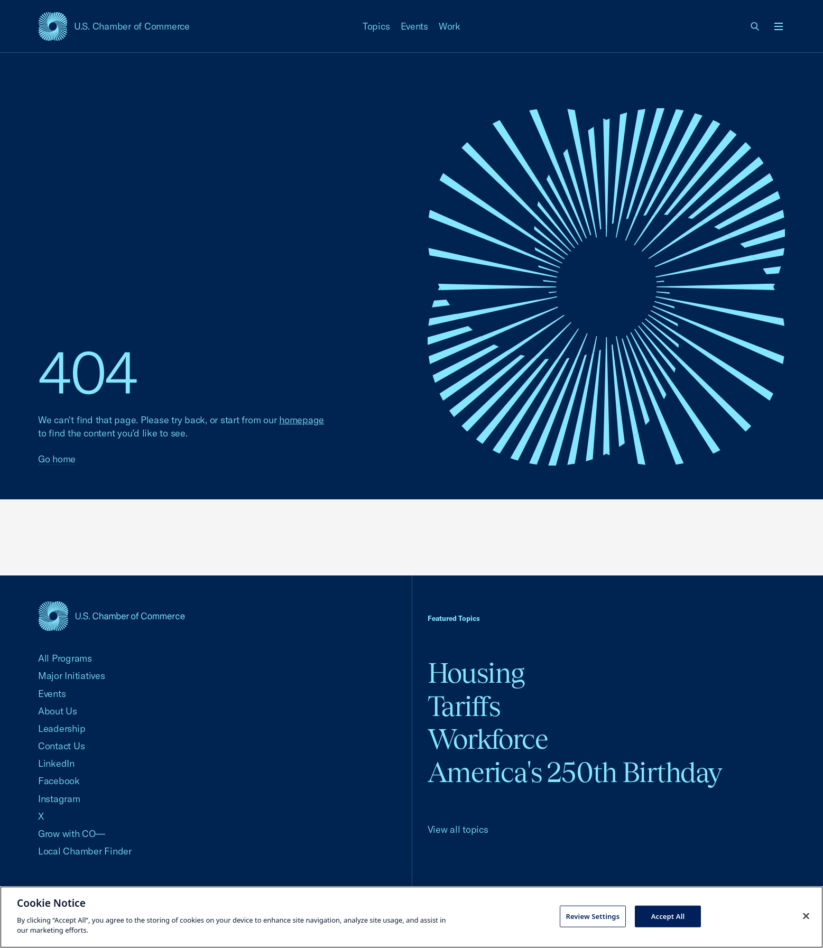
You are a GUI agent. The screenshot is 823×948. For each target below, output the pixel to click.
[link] (755, 26)
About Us (57, 711)
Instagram (59, 799)
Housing (476, 673)
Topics (376, 26)
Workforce (488, 739)
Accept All (668, 916)
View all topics (458, 829)
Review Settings (592, 916)
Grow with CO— (71, 834)
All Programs (65, 658)
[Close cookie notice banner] (806, 915)
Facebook (59, 781)
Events (415, 26)
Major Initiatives (71, 676)
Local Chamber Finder (85, 851)
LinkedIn (56, 763)
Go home (57, 459)
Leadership (61, 728)
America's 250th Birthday (575, 772)
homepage (301, 420)
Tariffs (464, 706)
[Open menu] (778, 26)
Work (449, 26)
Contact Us (61, 746)
